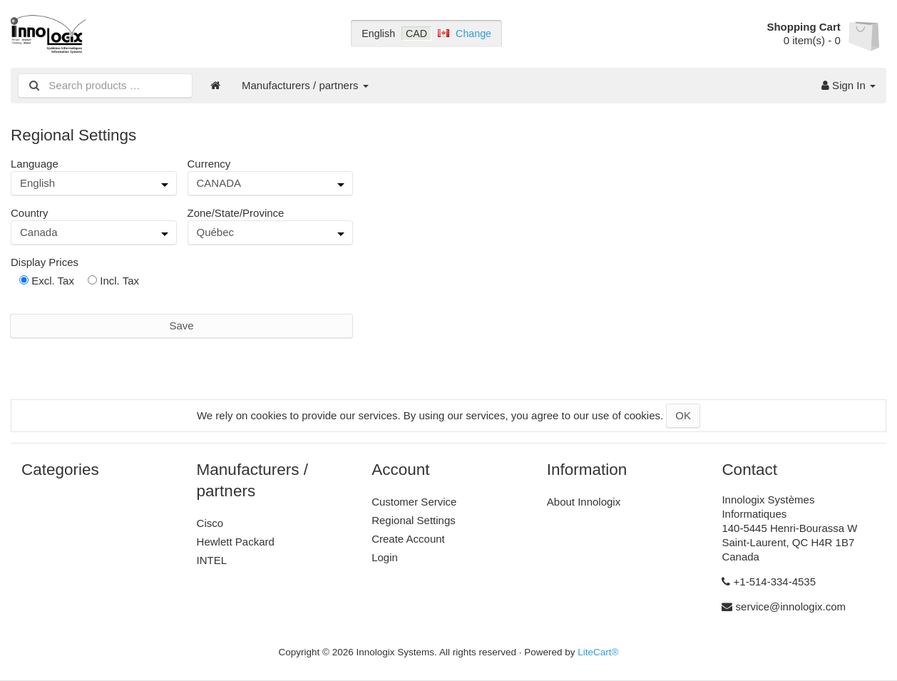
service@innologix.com (791, 606)
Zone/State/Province (236, 213)
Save (181, 325)
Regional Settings (413, 520)
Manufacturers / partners (305, 85)
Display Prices (44, 262)
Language (34, 164)
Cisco (210, 523)
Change (473, 33)
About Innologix (583, 502)
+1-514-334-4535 (775, 581)
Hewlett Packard (236, 542)
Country (29, 213)
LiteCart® (598, 652)
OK (683, 415)
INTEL (212, 560)
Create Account (408, 539)
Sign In (848, 85)
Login (384, 557)
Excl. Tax (46, 281)
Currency (209, 164)
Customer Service (413, 502)
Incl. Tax (113, 281)
